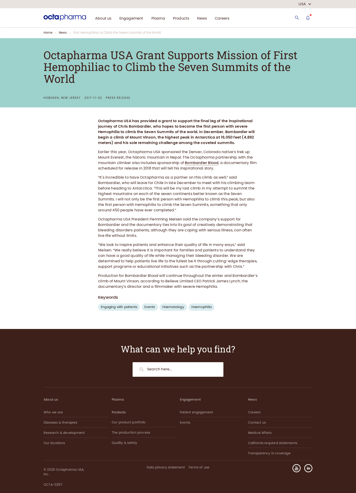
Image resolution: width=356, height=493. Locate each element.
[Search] (297, 17)
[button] (306, 468)
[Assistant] (307, 17)
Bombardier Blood (201, 163)
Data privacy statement (166, 467)
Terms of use (198, 467)
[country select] (304, 4)
